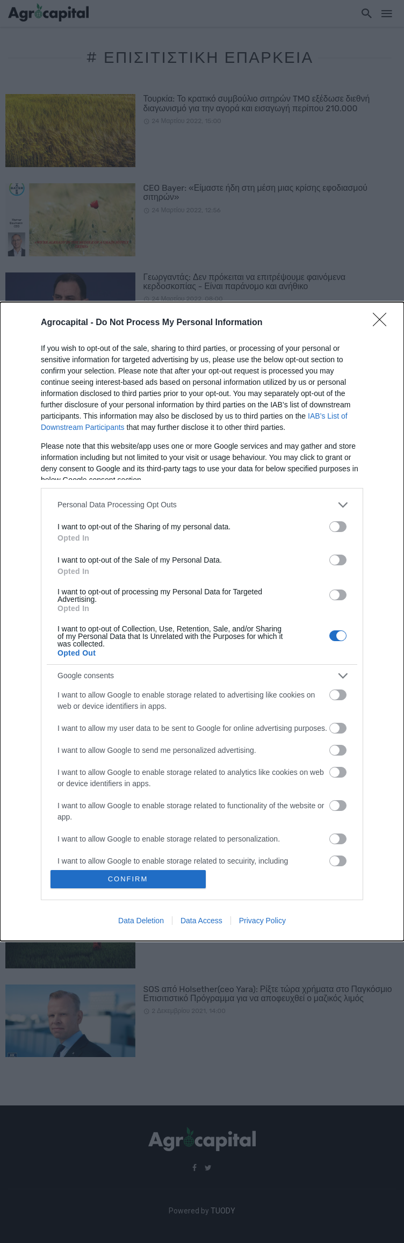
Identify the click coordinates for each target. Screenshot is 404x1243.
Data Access (201, 920)
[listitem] (202, 505)
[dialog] (202, 622)
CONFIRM (128, 879)
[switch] (338, 526)
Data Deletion (141, 920)
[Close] (383, 323)
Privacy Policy (262, 920)
